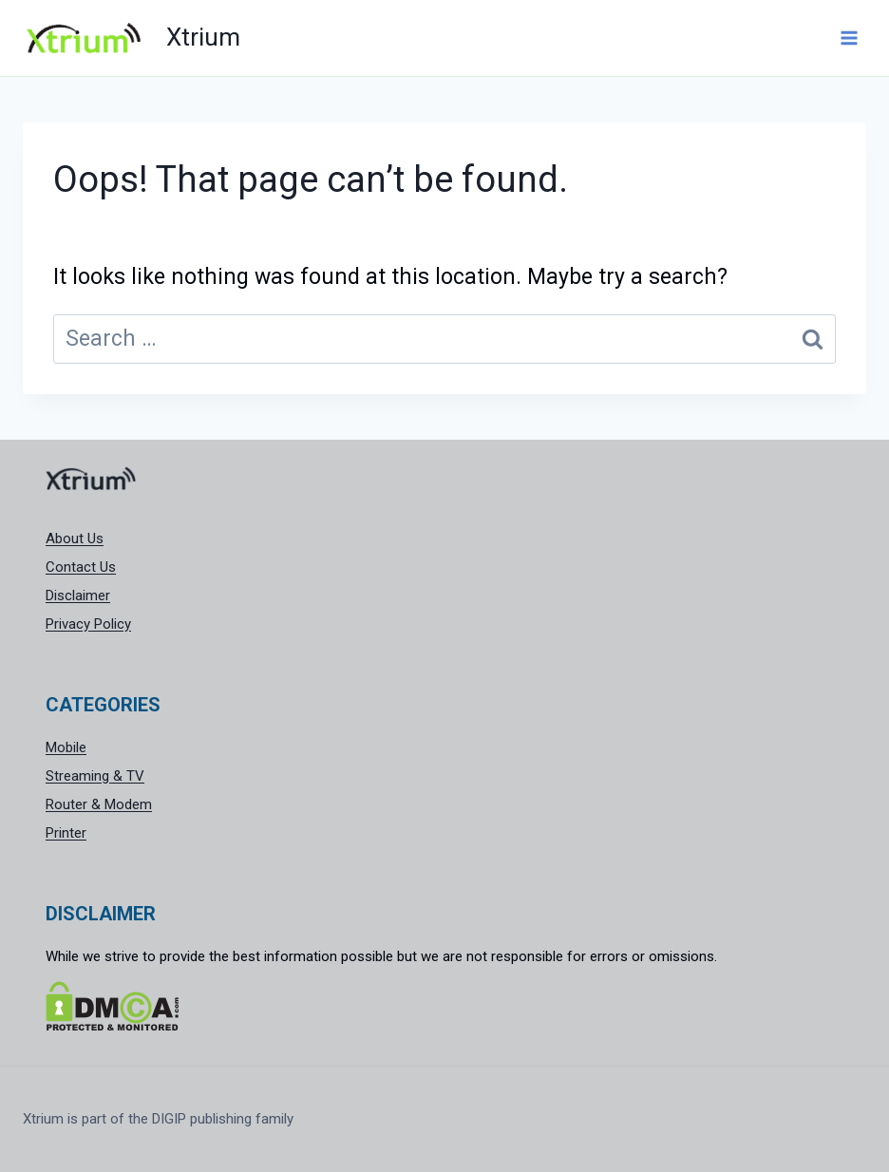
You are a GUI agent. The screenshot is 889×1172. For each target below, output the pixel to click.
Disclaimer (78, 595)
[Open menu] (848, 37)
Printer (66, 832)
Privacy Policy (88, 624)
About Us (75, 538)
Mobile (66, 747)
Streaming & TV (95, 775)
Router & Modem (99, 804)
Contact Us (81, 567)
